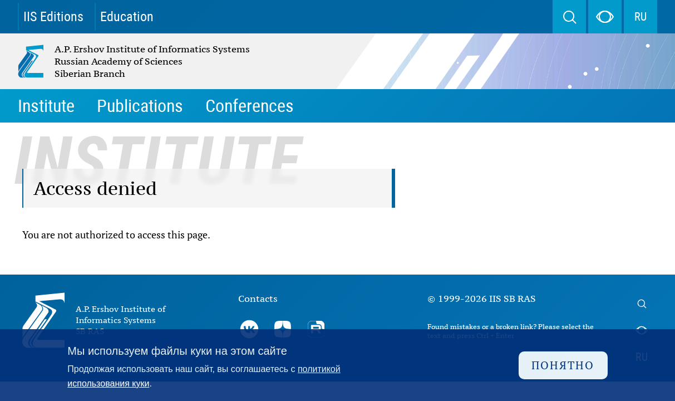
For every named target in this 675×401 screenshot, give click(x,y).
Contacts (258, 298)
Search (569, 16)
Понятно (562, 365)
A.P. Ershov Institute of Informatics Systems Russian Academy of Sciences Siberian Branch (110, 61)
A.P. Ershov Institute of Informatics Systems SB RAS (120, 320)
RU (640, 16)
